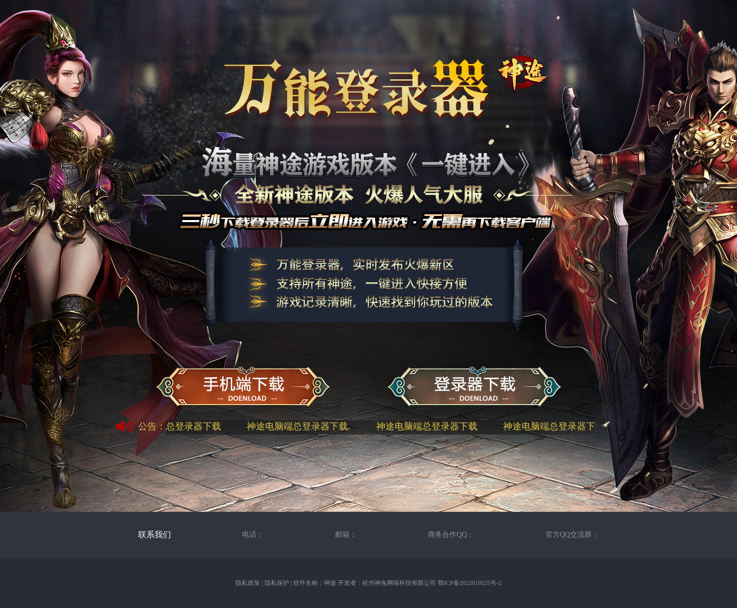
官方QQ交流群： (572, 534)
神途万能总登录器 (474, 387)
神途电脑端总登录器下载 (172, 426)
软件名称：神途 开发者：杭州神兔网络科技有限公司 (364, 583)
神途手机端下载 (243, 387)
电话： (253, 534)
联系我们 (154, 534)
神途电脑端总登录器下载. (301, 426)
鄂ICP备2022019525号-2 (470, 583)
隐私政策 (247, 583)
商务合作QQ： (451, 534)
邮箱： (346, 534)
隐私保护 (277, 583)
